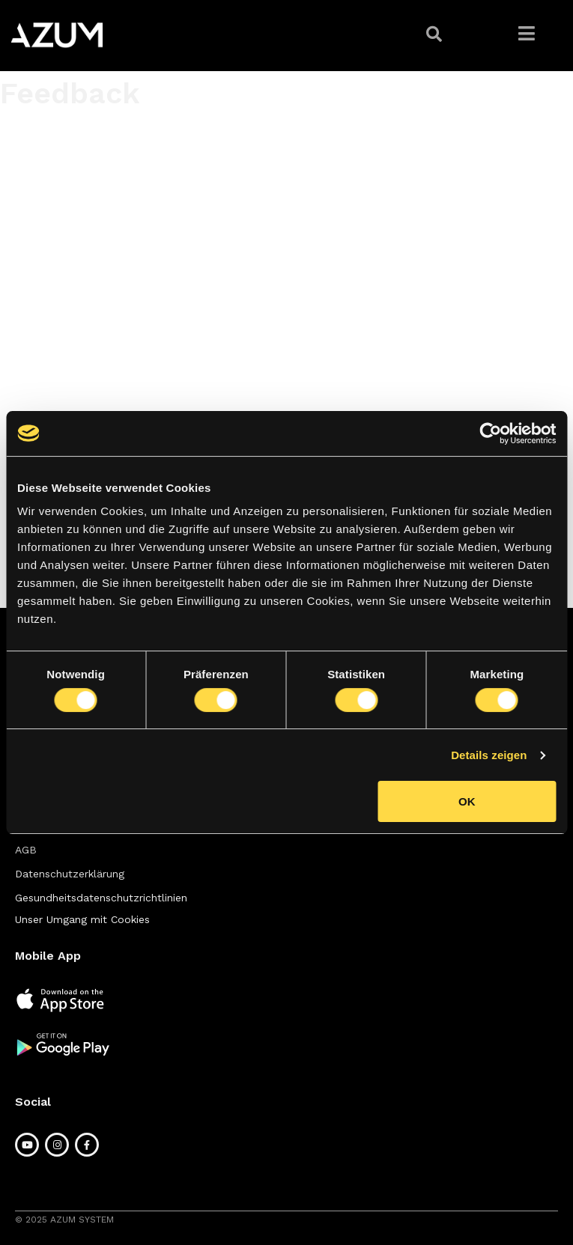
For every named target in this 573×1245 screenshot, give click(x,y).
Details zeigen (489, 755)
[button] (436, 34)
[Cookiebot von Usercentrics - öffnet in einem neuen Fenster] (490, 433)
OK (467, 801)
